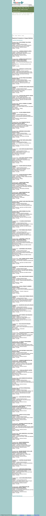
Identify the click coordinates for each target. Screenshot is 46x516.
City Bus (17, 7)
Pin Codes (26, 9)
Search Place (17, 13)
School (19, 9)
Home (14, 7)
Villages (23, 7)
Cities (26, 7)
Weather (13, 13)
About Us (29, 515)
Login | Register (31, 5)
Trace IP (20, 13)
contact (22, 14)
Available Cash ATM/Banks (26, 13)
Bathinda (19, 35)
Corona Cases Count (16, 11)
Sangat (23, 35)
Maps (20, 7)
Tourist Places (15, 9)
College (22, 9)
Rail (28, 7)
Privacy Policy (36, 515)
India (13, 35)
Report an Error (19, 14)
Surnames (28, 14)
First (14, 40)
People (25, 14)
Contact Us (22, 515)
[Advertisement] (23, 24)
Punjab (16, 35)
